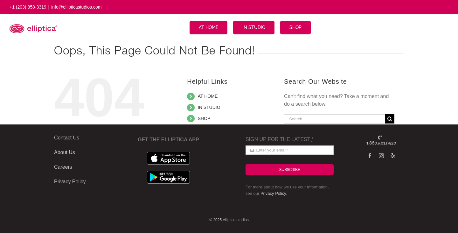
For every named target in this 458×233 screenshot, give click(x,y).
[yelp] (392, 155)
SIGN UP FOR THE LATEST (280, 139)
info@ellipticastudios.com (76, 7)
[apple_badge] (168, 154)
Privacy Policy (273, 193)
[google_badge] (168, 173)
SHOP (204, 118)
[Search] (389, 119)
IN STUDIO (209, 107)
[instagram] (381, 155)
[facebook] (369, 155)
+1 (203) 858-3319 (28, 7)
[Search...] (334, 119)
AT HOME (208, 96)
